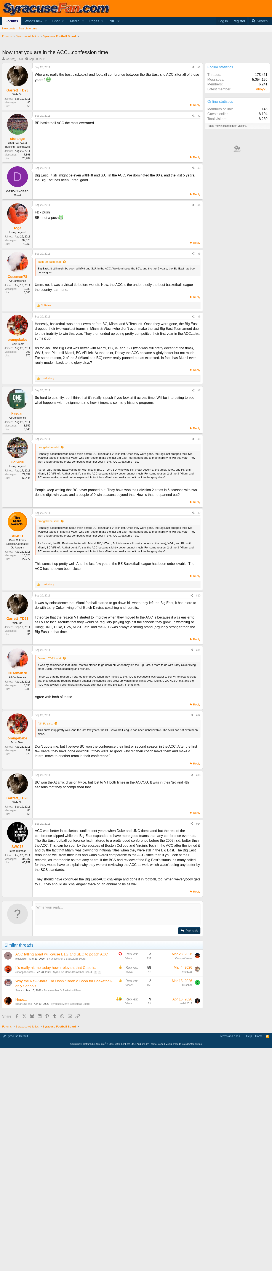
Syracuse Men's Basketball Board (66, 1021)
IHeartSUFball (23, 1066)
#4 (199, 205)
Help (249, 1098)
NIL (112, 21)
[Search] (259, 21)
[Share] (193, 67)
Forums (11, 21)
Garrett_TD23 (14, 59)
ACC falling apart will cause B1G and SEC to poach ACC (61, 1017)
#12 (198, 715)
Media (75, 21)
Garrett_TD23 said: (50, 658)
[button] (46, 21)
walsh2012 (186, 1066)
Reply (196, 105)
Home (259, 1098)
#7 (199, 390)
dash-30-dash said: (50, 261)
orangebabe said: (48, 447)
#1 (199, 67)
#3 (199, 168)
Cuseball (187, 1047)
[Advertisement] (101, 801)
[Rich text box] (117, 977)
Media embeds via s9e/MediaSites (183, 1106)
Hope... (21, 1062)
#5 (199, 253)
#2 (199, 115)
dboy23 (262, 89)
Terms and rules (230, 1098)
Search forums (28, 28)
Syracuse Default (15, 1098)
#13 (198, 837)
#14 (198, 886)
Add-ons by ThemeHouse (150, 1106)
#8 (199, 439)
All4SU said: (45, 723)
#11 (198, 650)
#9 (199, 512)
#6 (199, 316)
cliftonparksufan (24, 1034)
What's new (33, 21)
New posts (8, 28)
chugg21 (187, 1034)
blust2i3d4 (21, 1021)
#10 (198, 595)
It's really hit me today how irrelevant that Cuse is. (55, 1030)
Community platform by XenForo (102, 1106)
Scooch (19, 1053)
